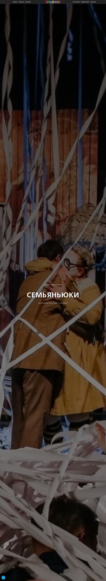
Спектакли (21, 2)
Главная (15, 2)
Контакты (93, 2)
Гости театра (76, 2)
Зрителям (28, 2)
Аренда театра (85, 2)
